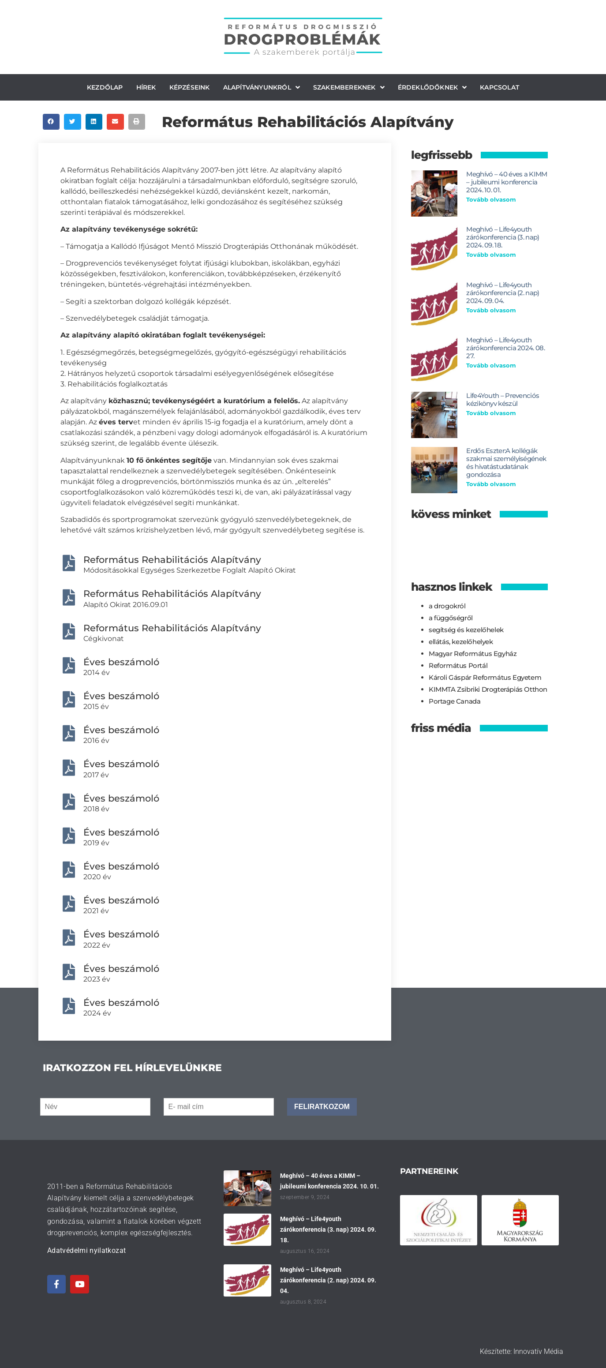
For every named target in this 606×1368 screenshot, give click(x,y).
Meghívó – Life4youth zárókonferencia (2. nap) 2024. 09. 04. (502, 293)
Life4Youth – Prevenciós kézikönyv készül (502, 399)
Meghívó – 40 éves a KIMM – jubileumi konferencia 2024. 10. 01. (506, 182)
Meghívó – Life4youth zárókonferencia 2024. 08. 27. (505, 348)
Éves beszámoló (121, 661)
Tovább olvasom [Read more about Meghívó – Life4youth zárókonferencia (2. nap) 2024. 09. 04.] (491, 310)
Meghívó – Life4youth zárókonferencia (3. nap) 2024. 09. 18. (502, 237)
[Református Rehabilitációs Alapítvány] (68, 563)
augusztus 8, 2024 (303, 1302)
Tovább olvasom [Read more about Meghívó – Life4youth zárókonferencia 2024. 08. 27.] (491, 365)
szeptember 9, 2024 (304, 1197)
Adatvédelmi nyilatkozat (86, 1250)
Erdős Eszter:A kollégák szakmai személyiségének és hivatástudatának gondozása (506, 462)
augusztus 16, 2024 (304, 1251)
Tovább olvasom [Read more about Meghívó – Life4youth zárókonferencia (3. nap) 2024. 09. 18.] (491, 254)
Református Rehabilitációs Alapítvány (172, 559)
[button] (51, 122)
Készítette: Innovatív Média (521, 1351)
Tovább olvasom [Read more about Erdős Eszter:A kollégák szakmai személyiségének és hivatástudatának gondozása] (491, 483)
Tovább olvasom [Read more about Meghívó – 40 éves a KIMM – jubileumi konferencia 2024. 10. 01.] (491, 199)
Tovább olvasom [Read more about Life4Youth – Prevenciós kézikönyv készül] (491, 412)
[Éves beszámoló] (68, 665)
